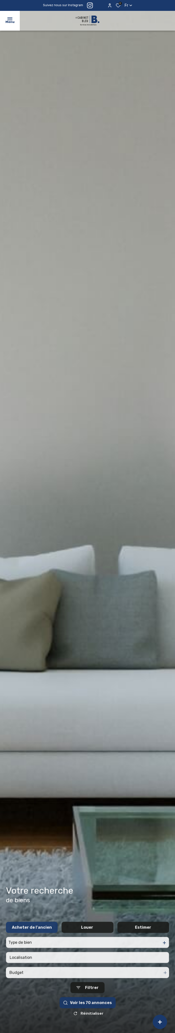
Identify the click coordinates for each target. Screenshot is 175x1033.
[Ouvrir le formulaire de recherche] (87, 997)
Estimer (143, 937)
